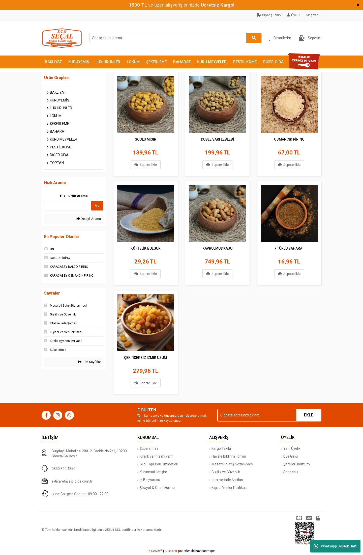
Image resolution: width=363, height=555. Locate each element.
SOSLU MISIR (145, 139)
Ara (97, 205)
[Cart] (310, 38)
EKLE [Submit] (308, 415)
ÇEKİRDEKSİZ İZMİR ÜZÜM (145, 357)
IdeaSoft (155, 551)
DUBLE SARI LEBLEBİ (217, 139)
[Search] (175, 38)
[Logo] (62, 38)
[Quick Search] (65, 205)
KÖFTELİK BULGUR (146, 248)
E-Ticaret (171, 551)
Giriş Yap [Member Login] (312, 15)
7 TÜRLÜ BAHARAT (289, 248)
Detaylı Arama (89, 219)
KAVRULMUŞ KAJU (217, 248)
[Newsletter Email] (269, 415)
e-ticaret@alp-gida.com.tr (72, 481)
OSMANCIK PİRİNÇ (289, 139)
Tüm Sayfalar (89, 362)
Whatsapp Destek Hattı (335, 546)
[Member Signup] (293, 15)
